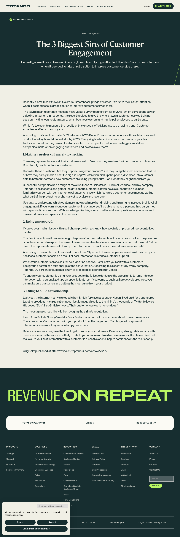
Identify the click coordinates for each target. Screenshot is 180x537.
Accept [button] (52, 522)
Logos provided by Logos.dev (152, 522)
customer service (94, 106)
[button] (40, 6)
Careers (153, 464)
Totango (10, 454)
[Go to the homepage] (18, 6)
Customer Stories (72, 459)
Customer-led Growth (74, 454)
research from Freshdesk (56, 252)
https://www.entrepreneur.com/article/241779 (80, 351)
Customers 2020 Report (82, 135)
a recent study (119, 266)
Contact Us (154, 470)
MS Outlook (126, 475)
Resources (69, 470)
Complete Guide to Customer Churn (72, 487)
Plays (66, 494)
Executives (40, 481)
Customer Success (44, 470)
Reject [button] (20, 522)
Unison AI (11, 464)
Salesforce (126, 454)
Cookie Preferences (101, 475)
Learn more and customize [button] (36, 529)
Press (152, 459)
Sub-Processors (99, 470)
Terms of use (98, 454)
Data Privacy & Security (103, 481)
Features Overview (15, 470)
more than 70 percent (87, 252)
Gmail (123, 481)
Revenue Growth (43, 459)
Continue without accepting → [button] (52, 506)
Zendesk (125, 459)
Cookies (96, 464)
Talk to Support (117, 522)
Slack (123, 470)
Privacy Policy (98, 459)
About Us (153, 454)
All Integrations (128, 486)
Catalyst (10, 459)
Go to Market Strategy (45, 464)
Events (67, 464)
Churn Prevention (43, 454)
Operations (40, 486)
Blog (66, 475)
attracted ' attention (125, 102)
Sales (37, 475)
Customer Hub (70, 481)
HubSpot (125, 464)
